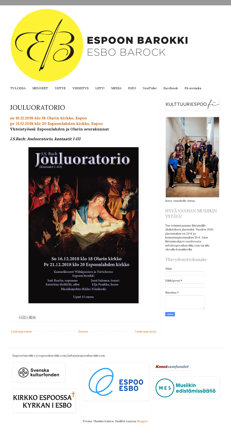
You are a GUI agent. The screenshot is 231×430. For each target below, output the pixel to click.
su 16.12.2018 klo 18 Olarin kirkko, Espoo (48, 117)
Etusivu (83, 331)
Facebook (170, 88)
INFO (132, 88)
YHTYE (60, 88)
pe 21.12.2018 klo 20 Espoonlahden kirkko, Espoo (56, 123)
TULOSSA (18, 88)
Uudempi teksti (21, 331)
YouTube (150, 88)
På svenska (193, 88)
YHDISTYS (80, 88)
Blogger (142, 421)
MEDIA (116, 88)
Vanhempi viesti (145, 331)
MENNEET (40, 88)
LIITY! (99, 88)
